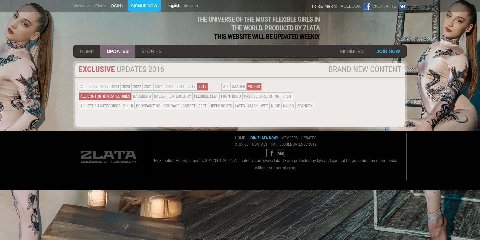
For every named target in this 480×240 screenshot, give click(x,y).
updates (118, 51)
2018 (181, 86)
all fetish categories (100, 106)
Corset (189, 106)
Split (287, 96)
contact (260, 144)
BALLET (160, 96)
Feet (202, 106)
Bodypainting (148, 106)
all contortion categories (105, 96)
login (115, 6)
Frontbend (231, 96)
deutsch (191, 5)
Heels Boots (221, 106)
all (83, 86)
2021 (148, 86)
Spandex (304, 106)
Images (238, 86)
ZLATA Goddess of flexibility (128, 28)
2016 (202, 86)
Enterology (180, 96)
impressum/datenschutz (294, 144)
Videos (254, 86)
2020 (159, 86)
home (87, 51)
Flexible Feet (206, 96)
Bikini (128, 106)
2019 (170, 86)
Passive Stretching (261, 96)
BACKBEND (142, 96)
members (352, 51)
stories (151, 51)
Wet (264, 106)
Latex (240, 106)
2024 (115, 86)
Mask (253, 106)
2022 (137, 86)
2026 (93, 86)
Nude (275, 106)
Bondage (172, 106)
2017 (192, 86)
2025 (104, 86)
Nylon (288, 106)
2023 (126, 86)
